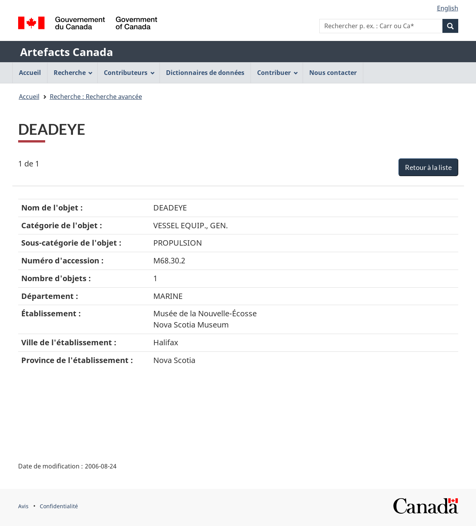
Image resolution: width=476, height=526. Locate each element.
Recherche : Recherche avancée (96, 96)
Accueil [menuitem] (30, 72)
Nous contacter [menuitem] (333, 72)
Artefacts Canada (66, 51)
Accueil (29, 96)
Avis (23, 506)
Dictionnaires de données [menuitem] (205, 72)
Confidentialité (59, 506)
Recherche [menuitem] (73, 72)
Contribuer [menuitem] (277, 72)
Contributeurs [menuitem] (129, 72)
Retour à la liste (428, 167)
